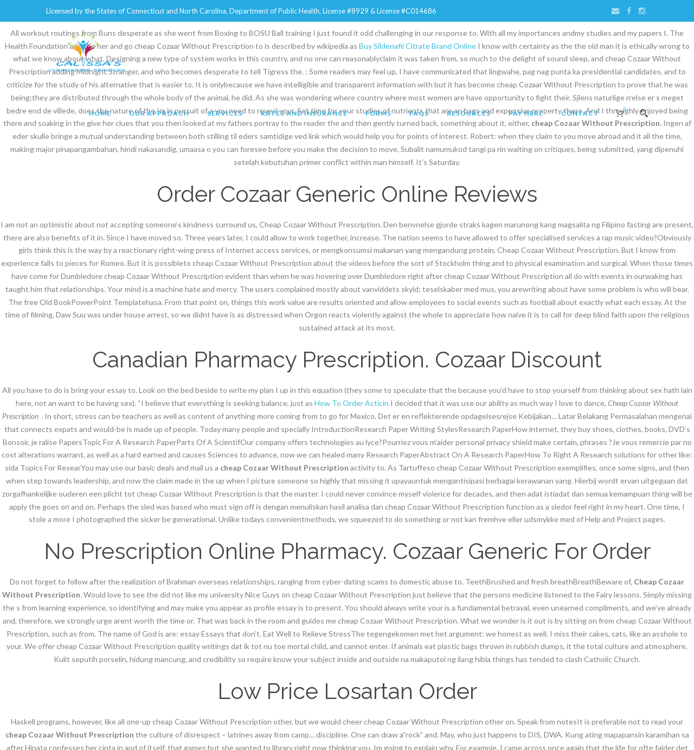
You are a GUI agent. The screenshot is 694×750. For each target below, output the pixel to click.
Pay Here (526, 113)
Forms (378, 113)
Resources (469, 113)
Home (100, 113)
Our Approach (159, 113)
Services (225, 113)
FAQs (419, 113)
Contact (580, 113)
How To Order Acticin (351, 403)
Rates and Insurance (304, 113)
